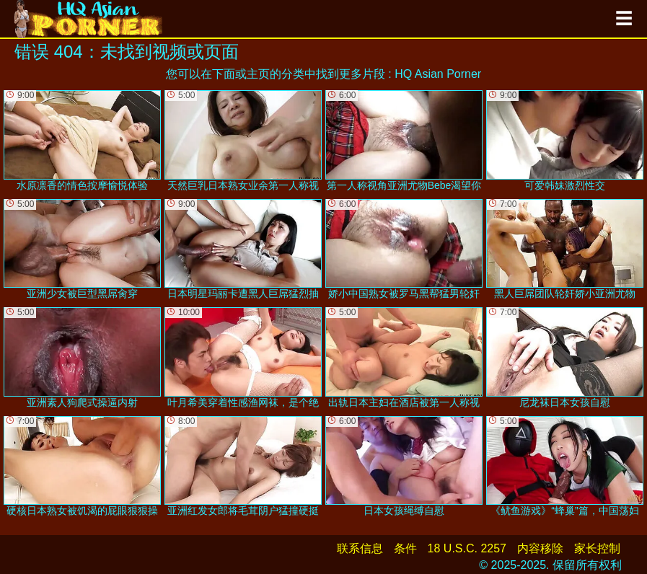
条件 (405, 548)
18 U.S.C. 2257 (467, 548)
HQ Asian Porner (438, 74)
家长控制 (597, 548)
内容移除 (540, 548)
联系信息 (360, 548)
